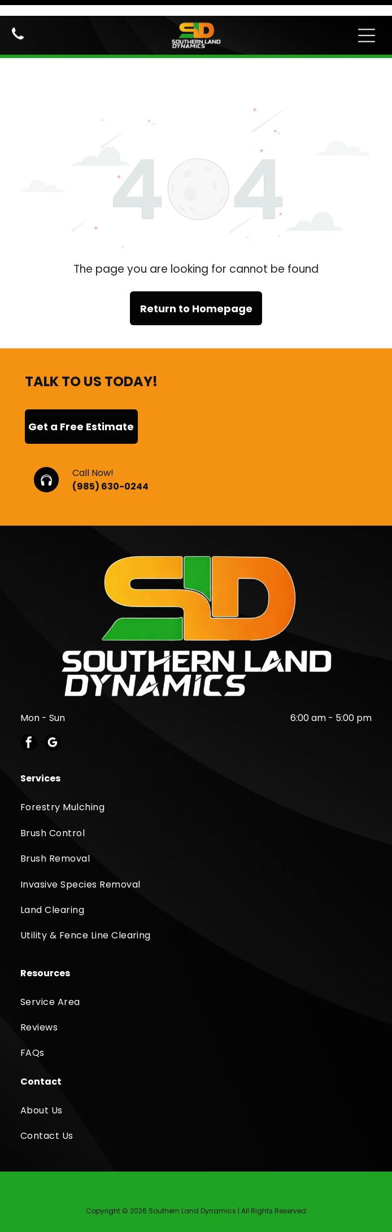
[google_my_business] (52, 705)
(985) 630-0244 (110, 448)
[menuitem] (196, 768)
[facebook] (28, 705)
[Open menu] (366, 19)
